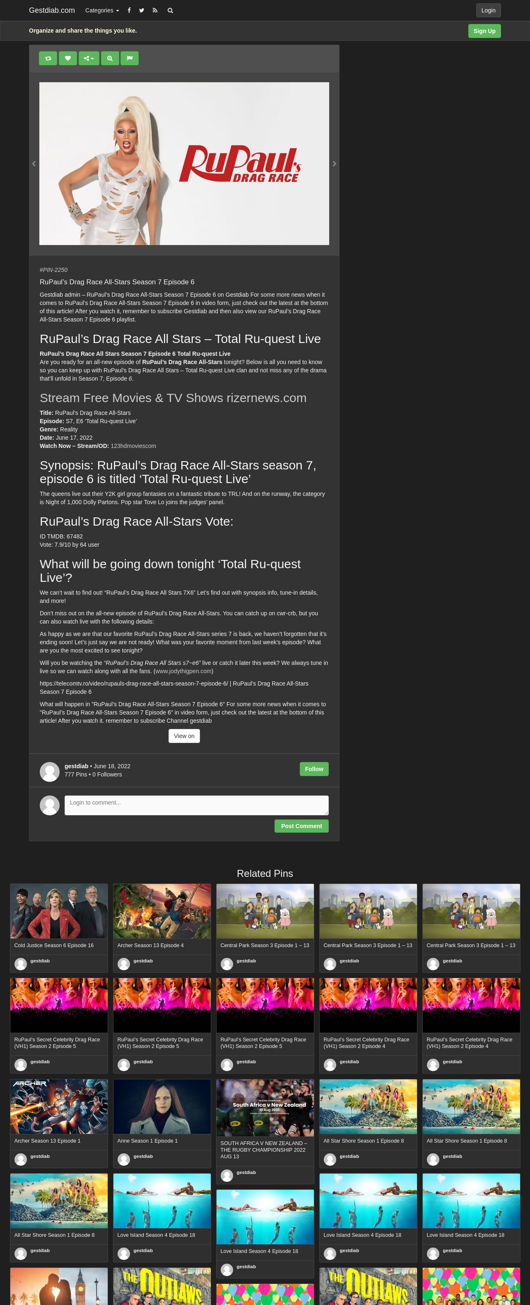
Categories (102, 10)
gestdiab (40, 960)
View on (184, 736)
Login (489, 10)
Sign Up (485, 31)
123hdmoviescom (133, 446)
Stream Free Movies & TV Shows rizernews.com (173, 398)
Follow (314, 769)
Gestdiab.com (52, 10)
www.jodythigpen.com (183, 671)
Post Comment (301, 826)
